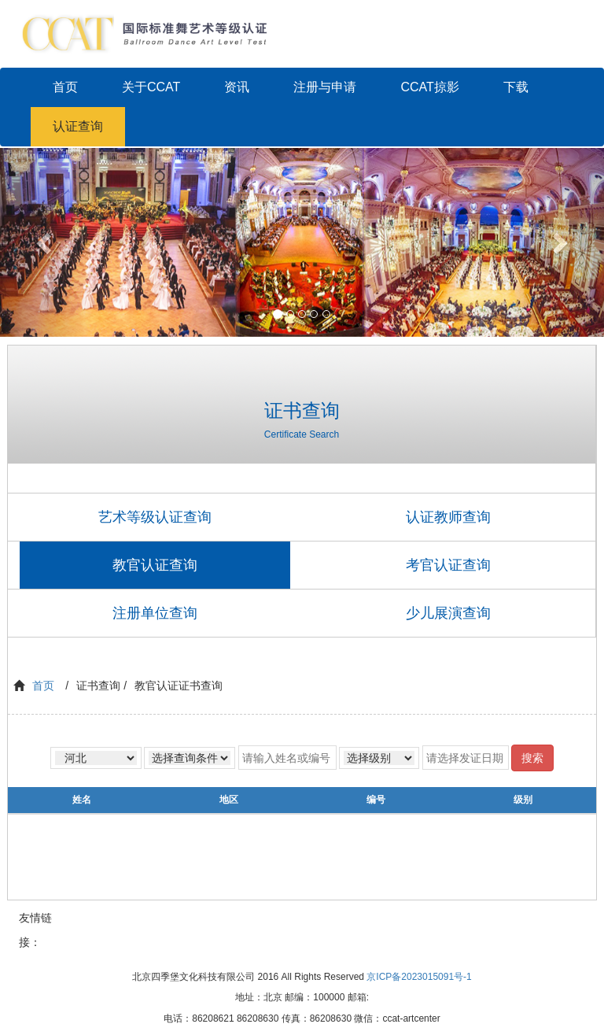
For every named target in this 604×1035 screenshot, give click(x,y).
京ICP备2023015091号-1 (418, 976)
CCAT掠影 (429, 87)
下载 (515, 87)
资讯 (236, 87)
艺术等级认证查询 (155, 517)
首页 (65, 87)
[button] (45, 242)
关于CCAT (151, 87)
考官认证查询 (448, 565)
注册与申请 (324, 87)
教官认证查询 (154, 565)
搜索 (532, 758)
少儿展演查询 (448, 613)
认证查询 (78, 126)
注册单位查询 (154, 613)
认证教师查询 (448, 517)
